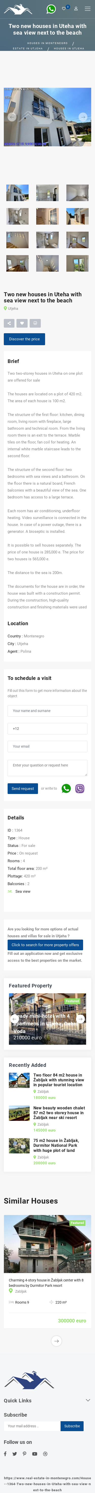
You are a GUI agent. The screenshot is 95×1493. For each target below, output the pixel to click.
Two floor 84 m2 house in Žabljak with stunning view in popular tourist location (58, 1080)
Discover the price (24, 339)
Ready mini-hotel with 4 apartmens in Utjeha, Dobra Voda (45, 1023)
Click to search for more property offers (45, 945)
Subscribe (72, 1426)
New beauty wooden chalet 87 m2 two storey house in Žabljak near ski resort (59, 1113)
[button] (10, 117)
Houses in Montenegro (47, 43)
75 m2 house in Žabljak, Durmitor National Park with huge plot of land (56, 1145)
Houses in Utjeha (69, 48)
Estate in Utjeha (28, 48)
